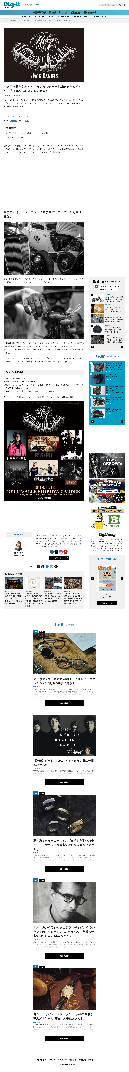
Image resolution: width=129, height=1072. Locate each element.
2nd (109, 286)
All (97, 286)
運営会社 (72, 1060)
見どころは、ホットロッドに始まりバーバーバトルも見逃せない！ (30, 133)
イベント (13, 116)
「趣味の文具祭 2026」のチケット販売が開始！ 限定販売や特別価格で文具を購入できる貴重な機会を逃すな (73, 598)
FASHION (26, 17)
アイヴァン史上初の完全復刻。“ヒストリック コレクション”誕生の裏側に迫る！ (64, 681)
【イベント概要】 (15, 137)
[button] (92, 347)
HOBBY (42, 17)
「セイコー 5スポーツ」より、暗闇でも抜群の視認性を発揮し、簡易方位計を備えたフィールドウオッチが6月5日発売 (114, 340)
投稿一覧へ (59, 558)
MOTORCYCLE (63, 17)
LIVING (51, 17)
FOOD (86, 17)
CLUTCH (116, 286)
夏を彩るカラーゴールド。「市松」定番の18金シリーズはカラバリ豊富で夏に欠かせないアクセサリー (63, 845)
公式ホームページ (11, 391)
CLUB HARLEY (102, 289)
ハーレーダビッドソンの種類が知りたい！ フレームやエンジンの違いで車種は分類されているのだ (114, 299)
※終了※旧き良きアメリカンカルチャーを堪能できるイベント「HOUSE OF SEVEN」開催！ (46, 20)
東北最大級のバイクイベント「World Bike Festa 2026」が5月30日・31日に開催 (53, 597)
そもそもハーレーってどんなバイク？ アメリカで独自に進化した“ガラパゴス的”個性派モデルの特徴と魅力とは (114, 320)
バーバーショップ (25, 116)
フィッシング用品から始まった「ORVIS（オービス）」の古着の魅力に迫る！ (114, 309)
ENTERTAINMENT (99, 17)
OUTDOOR (76, 17)
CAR (34, 17)
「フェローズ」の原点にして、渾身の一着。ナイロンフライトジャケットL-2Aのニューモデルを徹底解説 (114, 330)
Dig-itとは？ (41, 1060)
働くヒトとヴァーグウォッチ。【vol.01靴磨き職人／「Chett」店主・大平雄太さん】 (63, 1016)
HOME (5, 20)
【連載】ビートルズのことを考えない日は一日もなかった (63, 762)
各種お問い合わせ (86, 1060)
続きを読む (64, 703)
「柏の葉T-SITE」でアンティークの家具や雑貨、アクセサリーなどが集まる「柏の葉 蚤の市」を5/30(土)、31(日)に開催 (34, 599)
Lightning (13, 20)
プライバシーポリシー (57, 1060)
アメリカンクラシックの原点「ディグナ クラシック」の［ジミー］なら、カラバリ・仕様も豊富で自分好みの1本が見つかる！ (64, 932)
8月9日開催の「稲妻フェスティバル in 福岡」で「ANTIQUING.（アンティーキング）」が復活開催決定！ (13, 598)
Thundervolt (113, 289)
